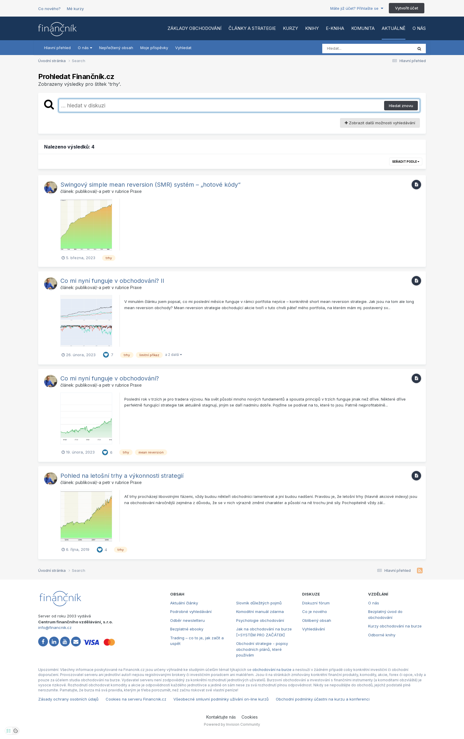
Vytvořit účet (406, 8)
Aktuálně (393, 28)
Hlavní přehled (57, 47)
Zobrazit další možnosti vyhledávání (380, 122)
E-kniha (335, 28)
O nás (419, 28)
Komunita (363, 28)
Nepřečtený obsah (116, 47)
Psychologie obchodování (260, 620)
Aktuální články (184, 603)
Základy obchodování (194, 28)
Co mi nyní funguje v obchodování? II (112, 280)
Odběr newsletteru (187, 620)
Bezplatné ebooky (186, 629)
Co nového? (49, 8)
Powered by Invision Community (232, 724)
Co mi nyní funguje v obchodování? (109, 378)
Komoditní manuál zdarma (260, 611)
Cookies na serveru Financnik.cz (136, 699)
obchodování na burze (271, 669)
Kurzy (290, 28)
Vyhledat (183, 47)
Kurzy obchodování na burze (395, 626)
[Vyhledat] (356, 48)
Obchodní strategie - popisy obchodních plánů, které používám (262, 649)
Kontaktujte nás (221, 716)
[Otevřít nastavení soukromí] (8, 730)
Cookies (249, 716)
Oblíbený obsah (316, 620)
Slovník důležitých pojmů (259, 603)
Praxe (136, 191)
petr (106, 191)
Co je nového (314, 611)
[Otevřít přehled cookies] (15, 730)
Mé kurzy (75, 8)
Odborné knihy (381, 634)
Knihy (312, 28)
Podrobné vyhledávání (191, 611)
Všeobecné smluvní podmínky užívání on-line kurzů (221, 699)
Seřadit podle (405, 161)
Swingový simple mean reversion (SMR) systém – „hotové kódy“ (150, 184)
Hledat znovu (401, 105)
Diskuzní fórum (316, 603)
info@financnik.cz (55, 627)
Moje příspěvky (154, 47)
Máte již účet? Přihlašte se (356, 8)
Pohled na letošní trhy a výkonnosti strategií (121, 475)
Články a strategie (252, 28)
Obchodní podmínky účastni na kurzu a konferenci (323, 699)
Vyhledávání (313, 629)
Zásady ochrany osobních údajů (68, 699)
